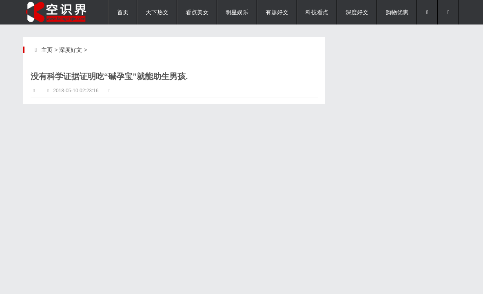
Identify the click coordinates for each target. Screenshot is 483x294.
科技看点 (317, 12)
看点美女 (197, 12)
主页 (47, 50)
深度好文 (357, 12)
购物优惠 (397, 12)
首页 (123, 12)
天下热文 (157, 12)
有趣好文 (277, 12)
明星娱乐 (237, 12)
